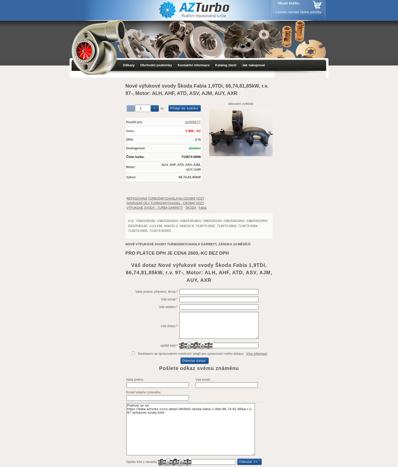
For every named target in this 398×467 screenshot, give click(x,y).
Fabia (202, 208)
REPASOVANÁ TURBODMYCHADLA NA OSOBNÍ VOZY (165, 198)
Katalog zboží (226, 65)
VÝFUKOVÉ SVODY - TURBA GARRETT (155, 208)
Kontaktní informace (194, 65)
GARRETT (193, 122)
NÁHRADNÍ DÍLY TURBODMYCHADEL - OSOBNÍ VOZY (165, 203)
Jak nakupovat (253, 65)
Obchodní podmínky (156, 65)
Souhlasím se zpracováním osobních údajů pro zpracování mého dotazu (190, 354)
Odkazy (129, 65)
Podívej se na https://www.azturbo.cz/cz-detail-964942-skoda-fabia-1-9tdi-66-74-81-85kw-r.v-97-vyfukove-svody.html (190, 429)
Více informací (256, 354)
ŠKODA (191, 208)
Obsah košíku (288, 3)
